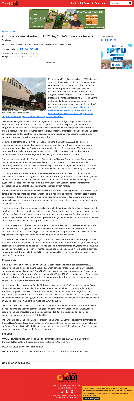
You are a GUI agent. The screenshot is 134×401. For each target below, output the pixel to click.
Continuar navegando (91, 399)
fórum (24, 57)
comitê (30, 57)
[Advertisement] (50, 68)
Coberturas (99, 3)
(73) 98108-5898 (74, 385)
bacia (35, 57)
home (5, 31)
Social (86, 3)
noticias (12, 31)
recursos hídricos (15, 57)
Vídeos (74, 3)
